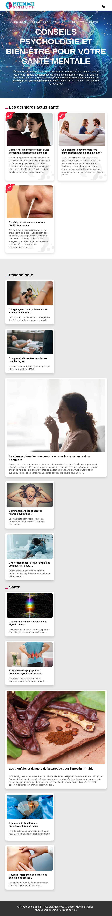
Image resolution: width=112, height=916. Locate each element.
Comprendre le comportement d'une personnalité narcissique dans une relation (29, 153)
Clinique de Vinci (68, 910)
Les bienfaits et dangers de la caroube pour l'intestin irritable (51, 768)
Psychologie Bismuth (31, 907)
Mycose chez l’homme (46, 910)
